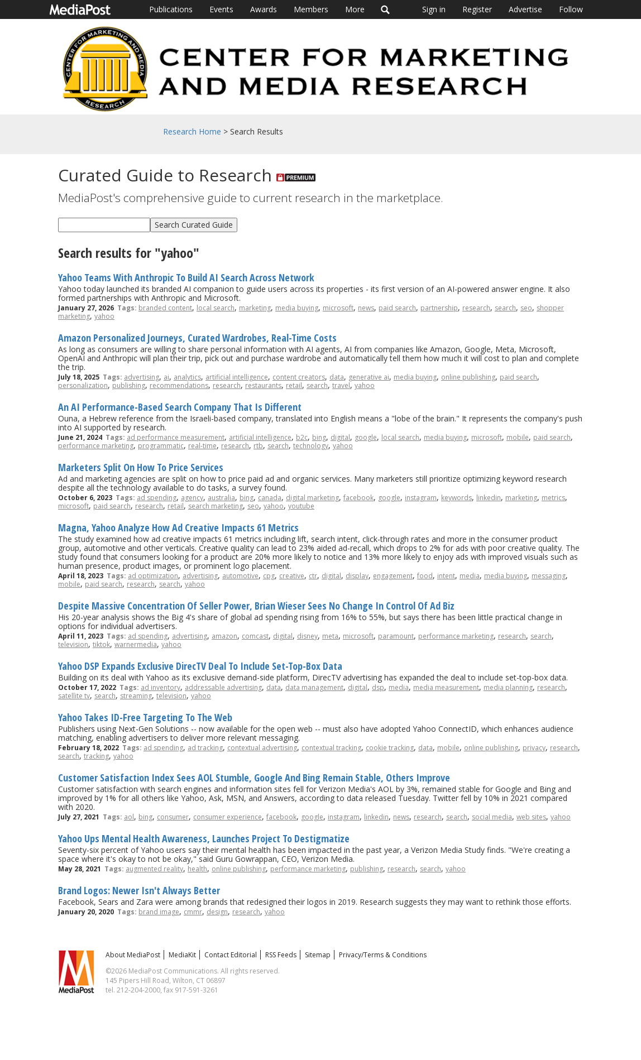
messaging (549, 576)
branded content (165, 308)
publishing (128, 385)
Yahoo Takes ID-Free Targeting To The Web (145, 717)
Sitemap (318, 955)
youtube (301, 506)
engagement (393, 576)
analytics (187, 377)
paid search (397, 308)
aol (129, 817)
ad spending (156, 497)
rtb (258, 445)
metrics (553, 497)
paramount (396, 636)
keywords (456, 497)
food (425, 576)
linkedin (488, 497)
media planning (508, 687)
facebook (358, 497)
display (357, 576)
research (476, 308)
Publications (171, 9)
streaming (136, 696)
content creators (298, 377)
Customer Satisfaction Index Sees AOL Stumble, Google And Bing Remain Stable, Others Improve (254, 777)
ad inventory (160, 687)
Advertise (525, 9)
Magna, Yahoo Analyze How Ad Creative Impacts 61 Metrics (178, 527)
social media (492, 817)
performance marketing (95, 445)
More (355, 9)
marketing (255, 308)
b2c (302, 437)
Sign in (434, 9)
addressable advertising (223, 687)
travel (341, 385)
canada (269, 497)
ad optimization (153, 576)
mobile (517, 437)
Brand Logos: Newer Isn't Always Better (139, 890)
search (505, 308)
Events (221, 9)
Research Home (192, 131)
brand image (158, 912)
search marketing (215, 506)
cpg (269, 576)
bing (319, 437)
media (470, 576)
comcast (255, 636)
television (73, 644)
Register (477, 9)
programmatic (161, 445)
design (217, 912)
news (366, 308)
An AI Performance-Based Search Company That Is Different (180, 407)
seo (526, 308)
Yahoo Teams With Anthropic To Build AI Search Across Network (186, 277)
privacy (534, 747)
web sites (531, 817)
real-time (202, 445)
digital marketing (312, 497)
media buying (296, 308)
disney (307, 636)
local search (216, 308)
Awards (263, 9)
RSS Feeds (280, 955)
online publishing (468, 377)
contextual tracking (331, 747)
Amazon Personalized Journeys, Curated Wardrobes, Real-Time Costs (197, 337)
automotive (240, 576)
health (197, 869)
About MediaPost (133, 955)
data (336, 377)
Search (385, 9)
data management (314, 687)
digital (340, 437)
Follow (571, 9)
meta (330, 636)
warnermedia (135, 644)
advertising (141, 377)
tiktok (101, 644)
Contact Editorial (230, 955)
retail (294, 385)
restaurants (263, 385)
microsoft (338, 308)
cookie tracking (390, 747)
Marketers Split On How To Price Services (140, 467)
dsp (378, 687)
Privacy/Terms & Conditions (383, 955)
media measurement (446, 687)
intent (446, 576)
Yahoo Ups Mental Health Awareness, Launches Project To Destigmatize (204, 838)
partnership (439, 308)
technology (310, 445)
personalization (83, 385)
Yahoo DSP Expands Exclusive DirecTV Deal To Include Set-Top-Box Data (200, 666)
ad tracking (205, 747)
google (366, 437)
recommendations (179, 385)
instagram (421, 497)
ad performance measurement (175, 437)
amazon (224, 636)
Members (311, 9)
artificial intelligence (236, 377)
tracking (96, 756)
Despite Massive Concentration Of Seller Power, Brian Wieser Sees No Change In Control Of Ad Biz (256, 605)
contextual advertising (262, 747)
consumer (173, 817)
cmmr (193, 912)
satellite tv (74, 696)
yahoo (104, 316)
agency (192, 497)
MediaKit (182, 955)
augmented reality (154, 869)
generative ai (368, 377)
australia (221, 497)
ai (166, 377)
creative (291, 576)
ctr (313, 576)
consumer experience (227, 817)
